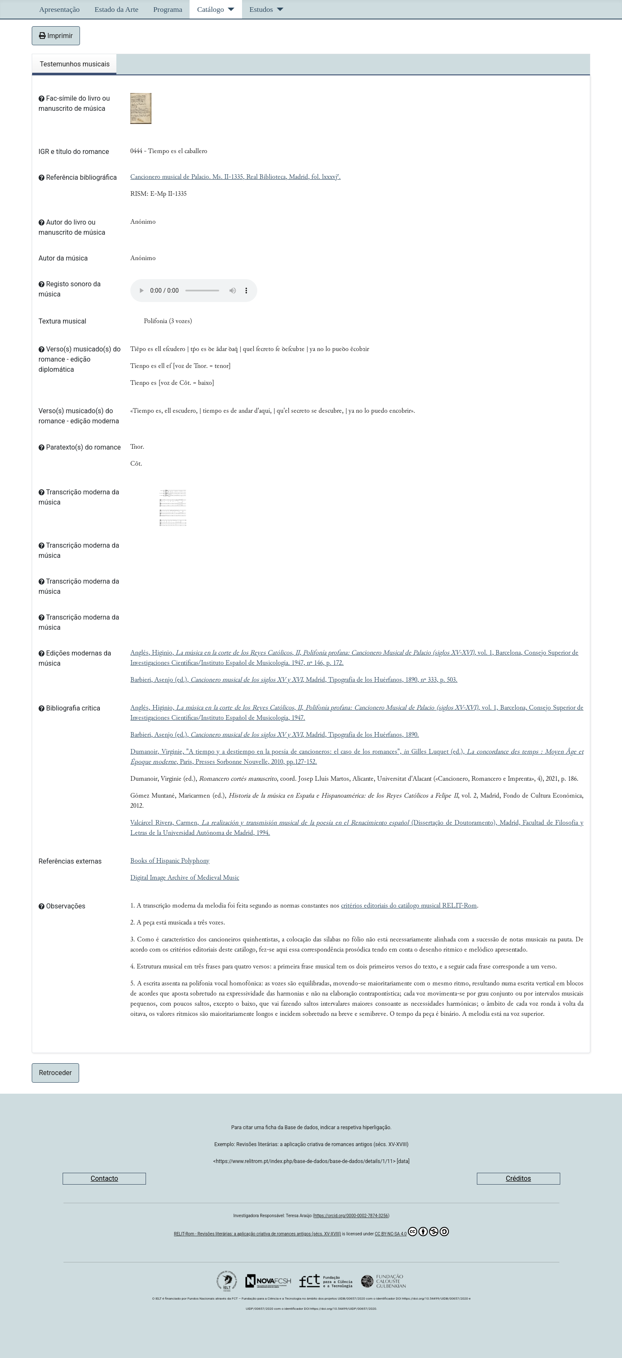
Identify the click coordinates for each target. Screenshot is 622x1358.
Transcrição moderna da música (79, 497)
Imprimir (56, 36)
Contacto (104, 1178)
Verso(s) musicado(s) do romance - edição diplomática (80, 359)
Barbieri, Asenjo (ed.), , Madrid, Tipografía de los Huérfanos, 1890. (274, 735)
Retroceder (55, 1073)
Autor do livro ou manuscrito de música (72, 227)
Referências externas (70, 861)
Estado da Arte (117, 9)
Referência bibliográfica (78, 177)
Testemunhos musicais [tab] (75, 64)
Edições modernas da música (75, 658)
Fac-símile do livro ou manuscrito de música (74, 103)
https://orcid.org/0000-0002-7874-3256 (351, 1215)
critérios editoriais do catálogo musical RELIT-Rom (409, 906)
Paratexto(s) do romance (80, 447)
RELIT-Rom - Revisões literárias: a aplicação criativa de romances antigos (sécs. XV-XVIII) (257, 1234)
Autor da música (63, 258)
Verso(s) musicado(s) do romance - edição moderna (79, 416)
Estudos (261, 9)
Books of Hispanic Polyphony (169, 861)
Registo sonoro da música (70, 289)
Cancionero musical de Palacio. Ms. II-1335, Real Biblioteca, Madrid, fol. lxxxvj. (235, 177)
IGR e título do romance (74, 152)
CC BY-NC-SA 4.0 (412, 1231)
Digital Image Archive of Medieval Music (184, 878)
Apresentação (59, 9)
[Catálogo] (229, 9)
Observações (62, 906)
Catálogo (210, 9)
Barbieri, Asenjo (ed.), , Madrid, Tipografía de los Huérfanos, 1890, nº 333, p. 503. (293, 680)
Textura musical (62, 321)
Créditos (518, 1178)
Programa (167, 9)
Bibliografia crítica (69, 708)
